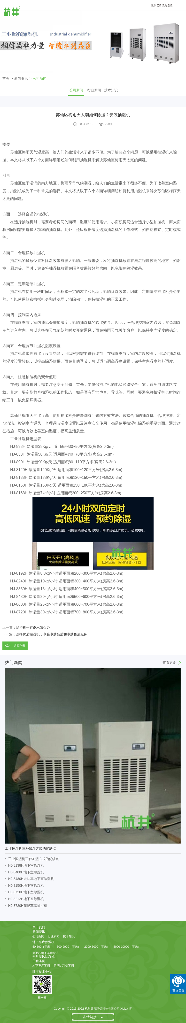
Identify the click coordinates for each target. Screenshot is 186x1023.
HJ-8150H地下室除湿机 (26, 885)
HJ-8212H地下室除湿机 (26, 899)
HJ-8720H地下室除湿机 (26, 892)
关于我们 (38, 927)
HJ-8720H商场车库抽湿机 (27, 906)
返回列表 (19, 645)
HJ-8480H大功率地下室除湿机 (31, 879)
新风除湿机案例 (64, 965)
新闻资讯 (21, 78)
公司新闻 (39, 78)
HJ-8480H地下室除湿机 (26, 872)
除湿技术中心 (41, 971)
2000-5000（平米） (97, 946)
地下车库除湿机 (43, 942)
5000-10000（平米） (126, 946)
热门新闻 (93, 662)
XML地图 (126, 1008)
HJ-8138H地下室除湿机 (26, 865)
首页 (5, 78)
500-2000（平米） (69, 946)
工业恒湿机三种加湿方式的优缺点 (33, 859)
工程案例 (38, 960)
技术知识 (111, 90)
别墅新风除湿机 (43, 956)
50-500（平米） (42, 946)
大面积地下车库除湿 (45, 953)
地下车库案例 (41, 965)
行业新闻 (94, 90)
